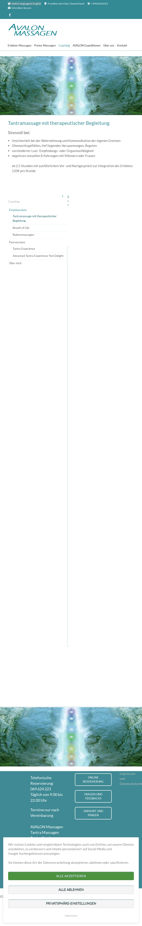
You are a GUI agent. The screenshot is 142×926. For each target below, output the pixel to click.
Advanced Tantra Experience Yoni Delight (38, 255)
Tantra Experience (24, 248)
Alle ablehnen (71, 890)
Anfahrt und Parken (93, 813)
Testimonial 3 (68, 205)
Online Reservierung (93, 779)
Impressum (71, 915)
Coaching (14, 201)
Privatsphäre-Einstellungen (71, 903)
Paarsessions (17, 242)
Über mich (15, 263)
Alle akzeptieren (71, 876)
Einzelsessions (18, 210)
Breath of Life (21, 228)
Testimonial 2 (68, 201)
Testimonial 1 (68, 197)
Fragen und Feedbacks (93, 796)
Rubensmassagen (23, 234)
